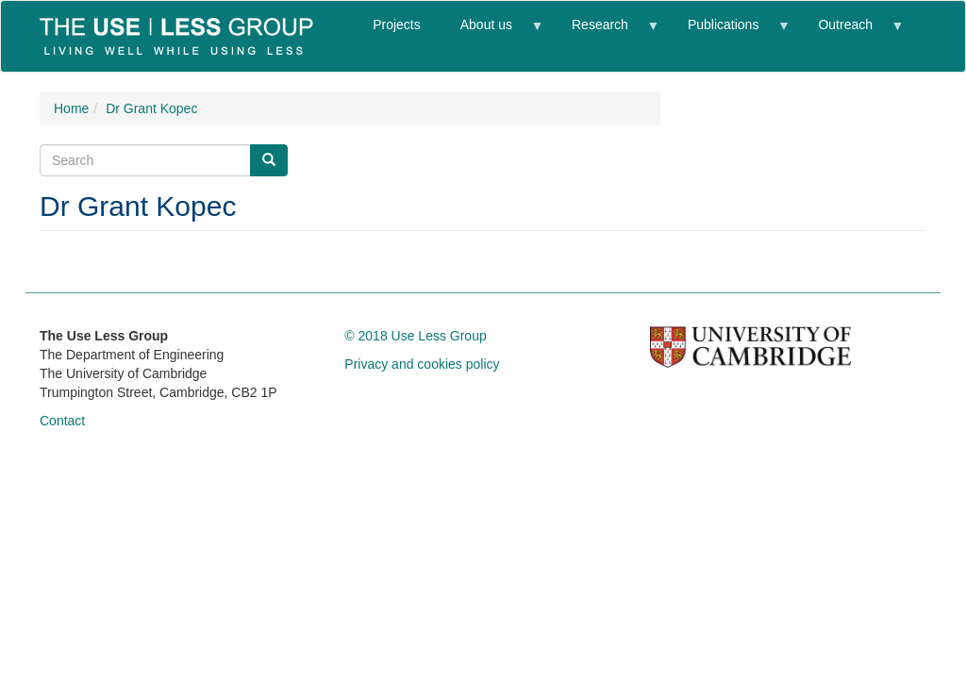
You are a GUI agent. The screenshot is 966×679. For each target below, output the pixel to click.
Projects (397, 24)
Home (71, 108)
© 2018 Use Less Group (415, 335)
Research (605, 32)
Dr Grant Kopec (151, 108)
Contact (62, 420)
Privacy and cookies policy (421, 364)
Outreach (850, 32)
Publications (728, 32)
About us (491, 32)
